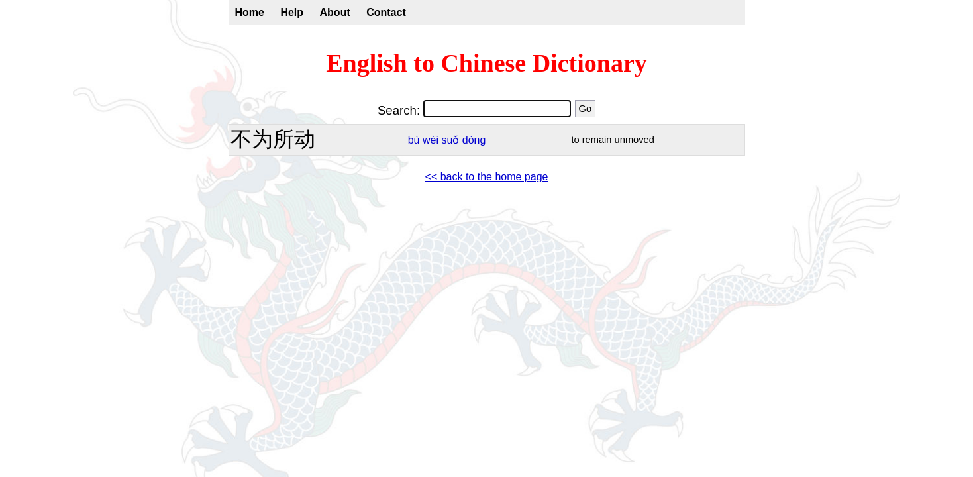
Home (249, 12)
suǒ (450, 140)
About (335, 12)
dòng (474, 140)
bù (414, 140)
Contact (386, 12)
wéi (430, 140)
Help (291, 12)
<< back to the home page (486, 176)
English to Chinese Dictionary (486, 63)
